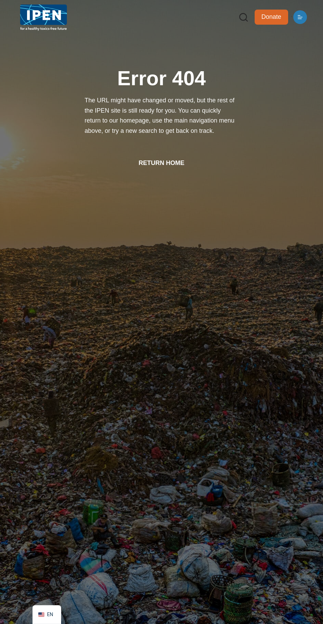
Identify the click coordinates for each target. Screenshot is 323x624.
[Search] (243, 17)
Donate (271, 16)
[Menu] (300, 17)
